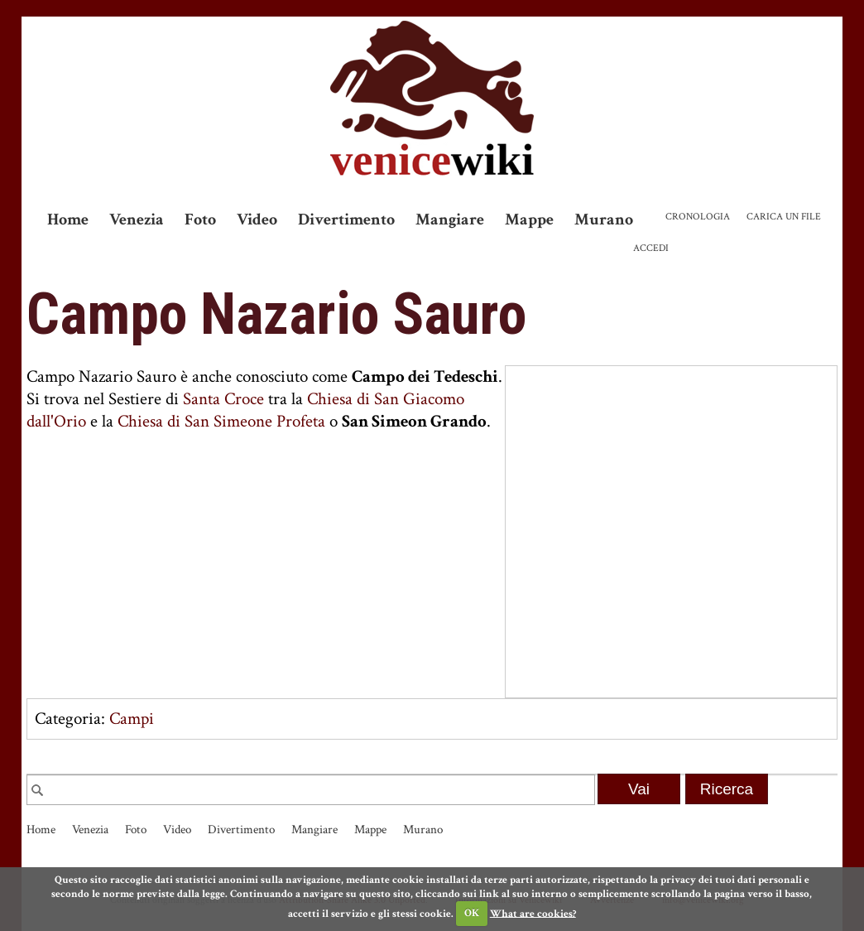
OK (471, 913)
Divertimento (346, 219)
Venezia (136, 219)
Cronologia (697, 216)
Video (257, 219)
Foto (200, 219)
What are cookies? (533, 913)
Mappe (529, 219)
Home (68, 219)
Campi (131, 718)
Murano (603, 219)
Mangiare (449, 219)
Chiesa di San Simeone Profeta (221, 421)
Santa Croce (223, 399)
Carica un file (783, 216)
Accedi (651, 248)
